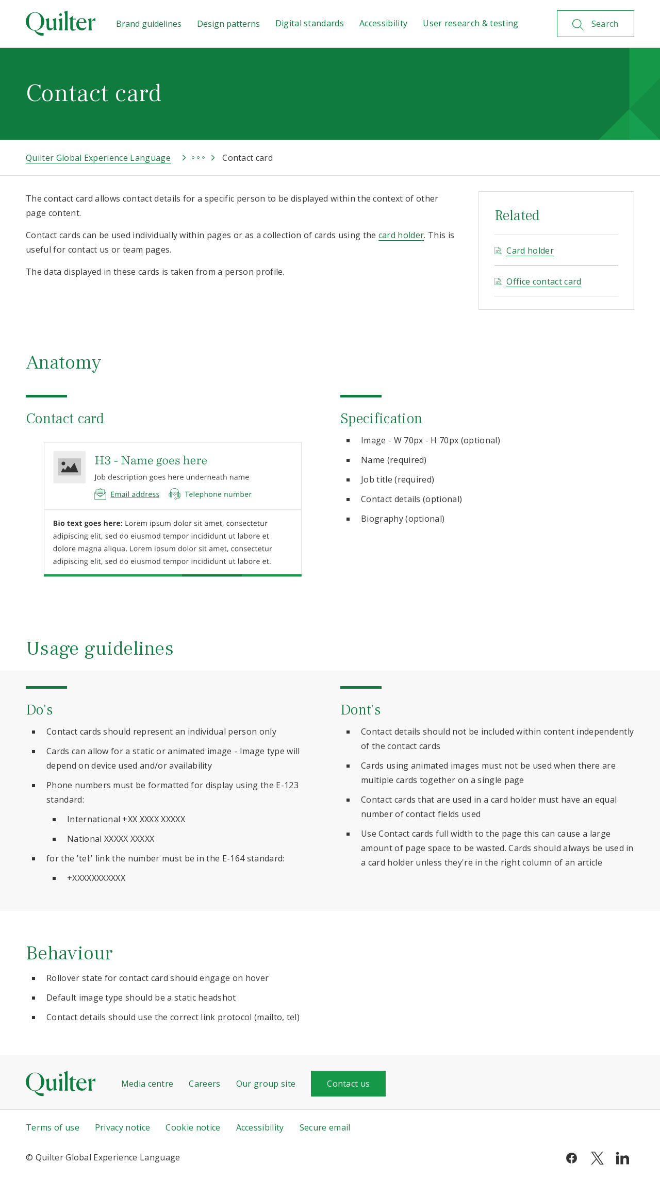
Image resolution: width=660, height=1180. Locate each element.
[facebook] (571, 1157)
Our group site (265, 1083)
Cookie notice (193, 1127)
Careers (204, 1083)
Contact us (348, 1083)
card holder (401, 235)
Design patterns (228, 23)
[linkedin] (622, 1157)
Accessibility (383, 23)
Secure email (325, 1127)
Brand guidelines (149, 23)
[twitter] (597, 1157)
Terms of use (52, 1127)
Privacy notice (122, 1127)
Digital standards (309, 23)
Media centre (147, 1083)
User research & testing (470, 23)
